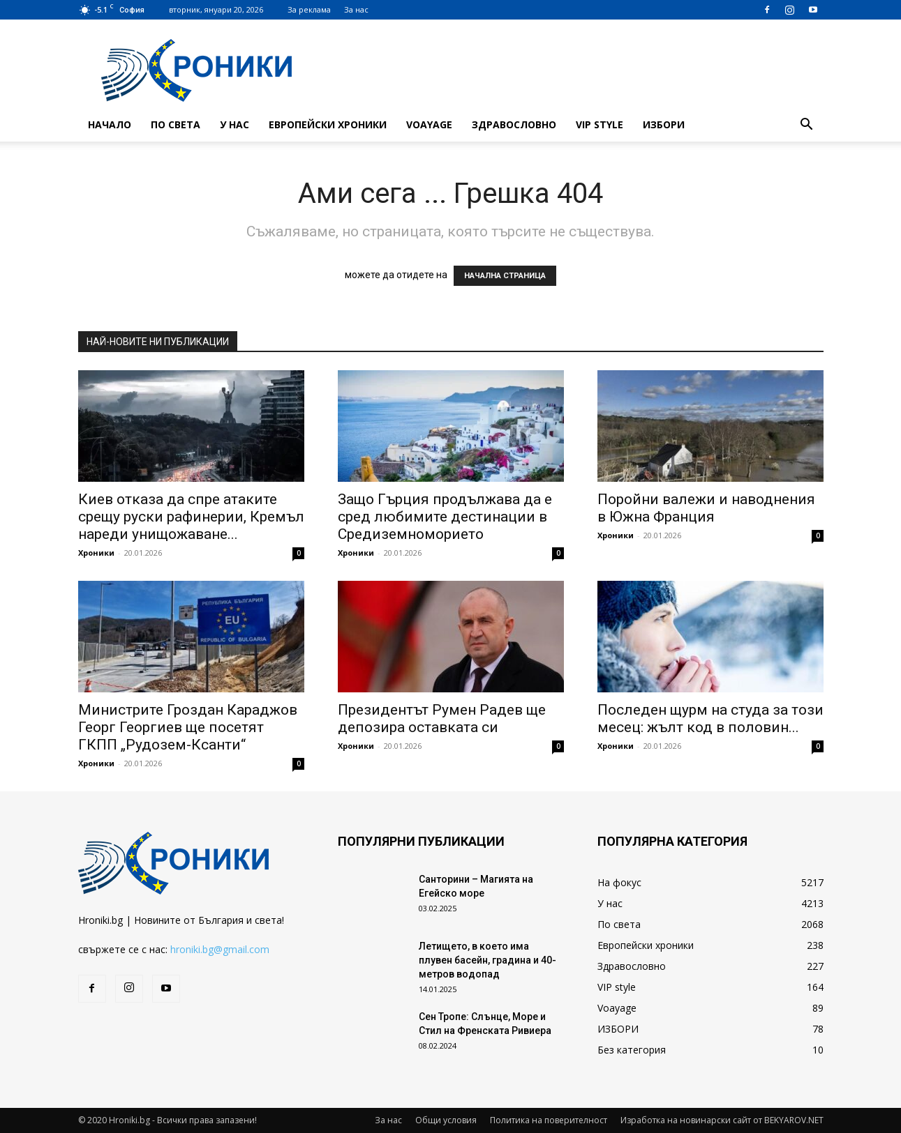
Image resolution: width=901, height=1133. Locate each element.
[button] (807, 125)
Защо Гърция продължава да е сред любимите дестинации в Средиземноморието (445, 516)
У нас (234, 124)
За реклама (309, 9)
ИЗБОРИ (664, 124)
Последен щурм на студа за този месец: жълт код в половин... (710, 718)
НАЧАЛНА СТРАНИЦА (505, 275)
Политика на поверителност (548, 1120)
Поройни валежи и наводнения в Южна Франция (706, 508)
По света (175, 124)
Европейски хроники (328, 124)
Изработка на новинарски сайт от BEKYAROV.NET (722, 1120)
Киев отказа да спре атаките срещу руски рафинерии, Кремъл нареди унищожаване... (191, 516)
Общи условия (446, 1120)
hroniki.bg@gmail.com (219, 949)
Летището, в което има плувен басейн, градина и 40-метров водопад (487, 960)
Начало (109, 124)
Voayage (429, 124)
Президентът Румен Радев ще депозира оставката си (442, 718)
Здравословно (514, 124)
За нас (356, 9)
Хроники (96, 552)
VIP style (599, 124)
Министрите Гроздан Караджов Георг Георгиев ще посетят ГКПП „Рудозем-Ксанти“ (187, 727)
